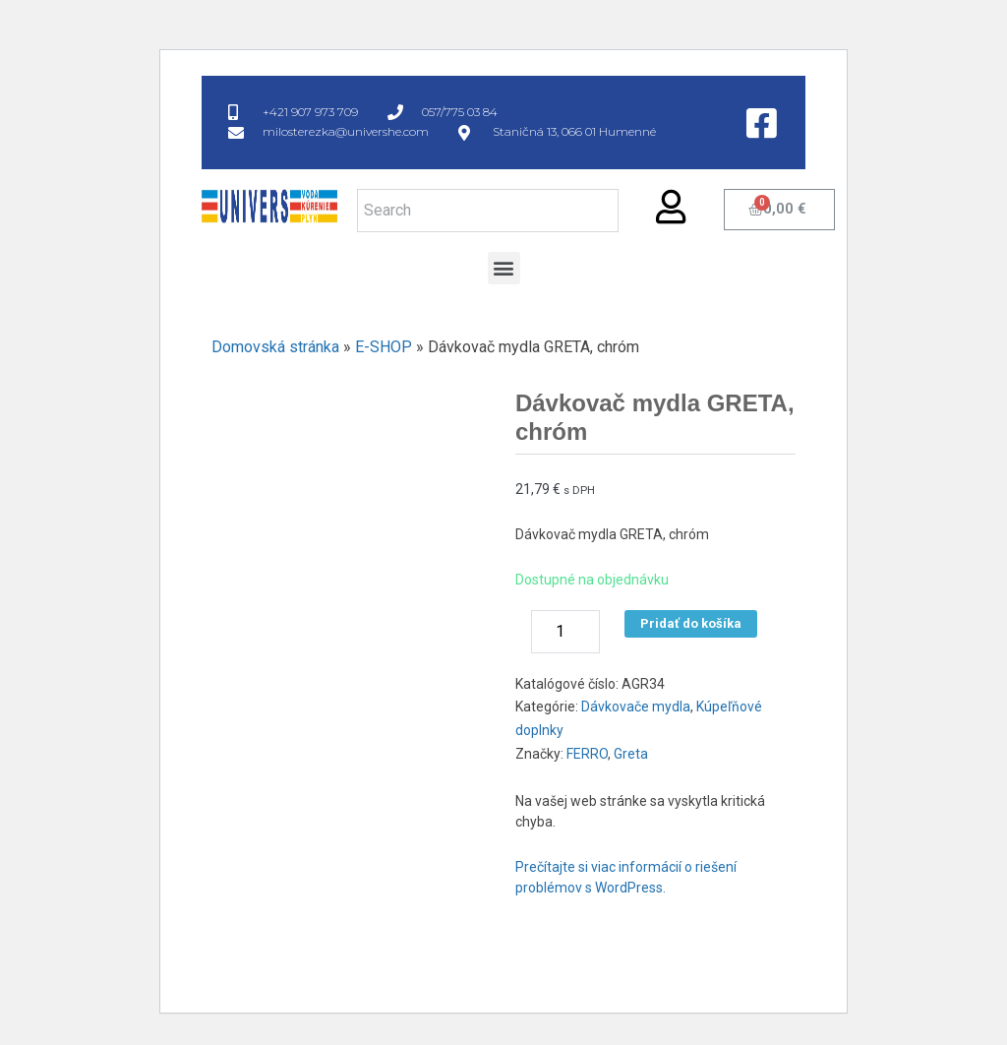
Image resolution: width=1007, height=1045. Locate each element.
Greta (631, 754)
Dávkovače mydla (635, 706)
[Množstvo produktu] (565, 631)
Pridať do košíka (690, 623)
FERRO (587, 754)
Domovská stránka (275, 347)
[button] (504, 268)
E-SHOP (383, 347)
